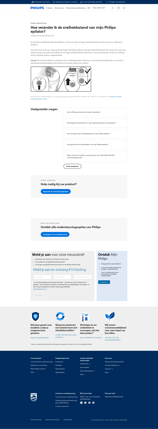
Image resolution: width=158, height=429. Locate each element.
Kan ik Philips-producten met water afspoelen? (84, 112)
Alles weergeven (72, 166)
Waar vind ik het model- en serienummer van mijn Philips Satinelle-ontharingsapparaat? (91, 156)
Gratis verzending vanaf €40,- (93, 2)
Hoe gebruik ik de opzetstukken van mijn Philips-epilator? (87, 144)
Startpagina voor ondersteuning (55, 234)
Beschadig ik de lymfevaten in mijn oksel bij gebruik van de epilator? (91, 123)
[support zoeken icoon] (112, 8)
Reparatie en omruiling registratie (55, 191)
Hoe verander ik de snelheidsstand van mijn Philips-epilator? (88, 133)
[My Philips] (118, 7)
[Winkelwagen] (124, 7)
